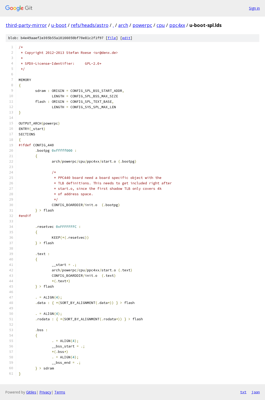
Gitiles (31, 392)
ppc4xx (177, 25)
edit (126, 38)
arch (123, 25)
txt (243, 392)
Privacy (45, 392)
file (112, 38)
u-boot (59, 25)
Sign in (254, 8)
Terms (59, 392)
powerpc (142, 25)
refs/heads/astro (89, 25)
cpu (161, 25)
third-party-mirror (26, 25)
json (256, 392)
